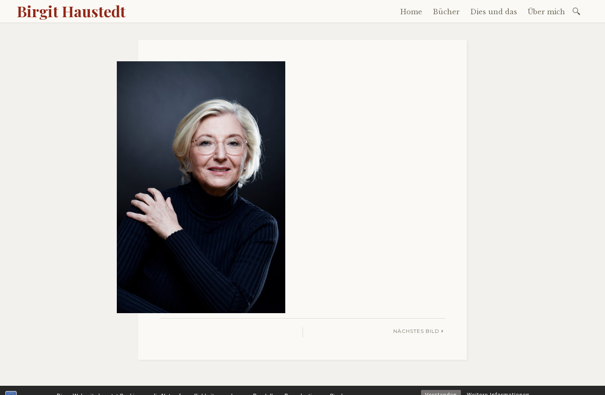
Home (411, 12)
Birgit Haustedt (71, 11)
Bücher (446, 12)
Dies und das (493, 12)
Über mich (546, 12)
